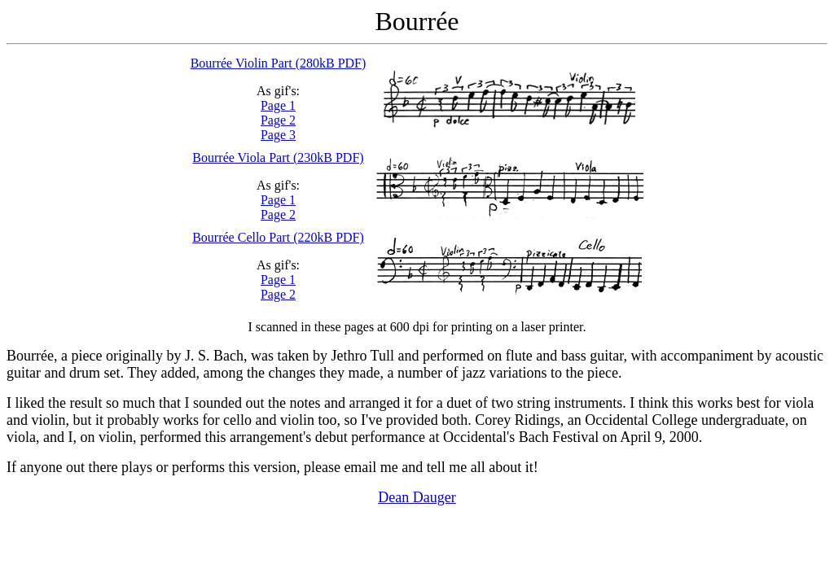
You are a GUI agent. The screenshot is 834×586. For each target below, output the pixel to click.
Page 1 (278, 105)
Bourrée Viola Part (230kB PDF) (277, 157)
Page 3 (278, 135)
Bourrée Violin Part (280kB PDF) (279, 63)
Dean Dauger (416, 497)
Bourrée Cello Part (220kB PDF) (278, 237)
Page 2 (278, 120)
